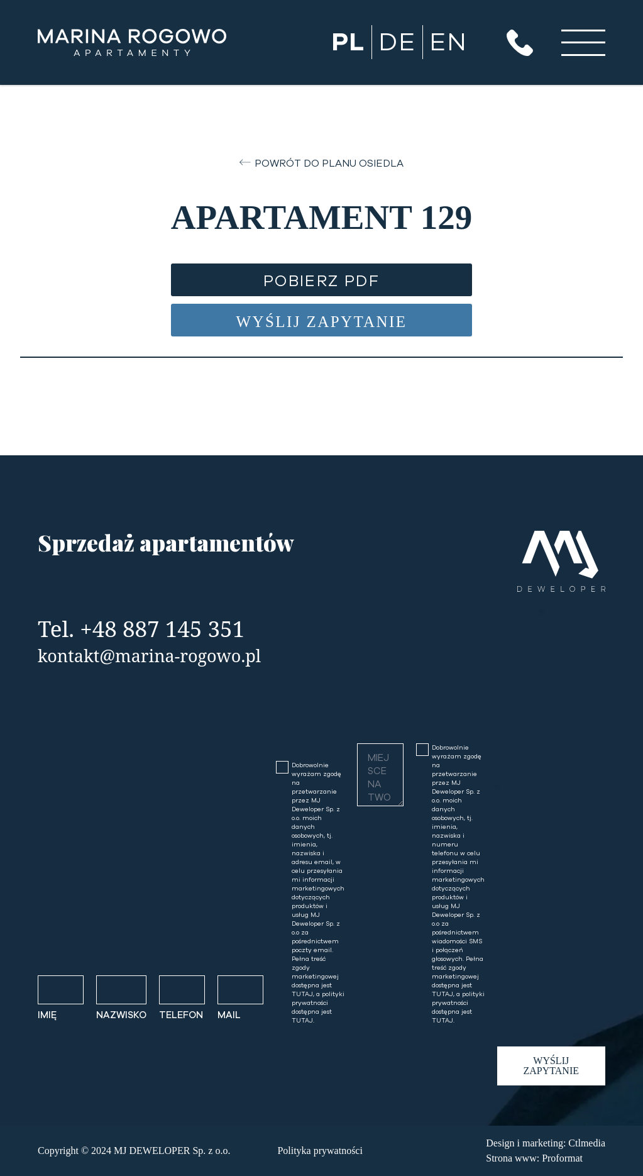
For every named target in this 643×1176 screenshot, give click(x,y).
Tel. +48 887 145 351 (141, 628)
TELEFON (181, 1015)
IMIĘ (47, 1015)
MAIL (229, 1015)
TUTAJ (302, 994)
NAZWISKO (121, 1015)
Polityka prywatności (320, 1151)
